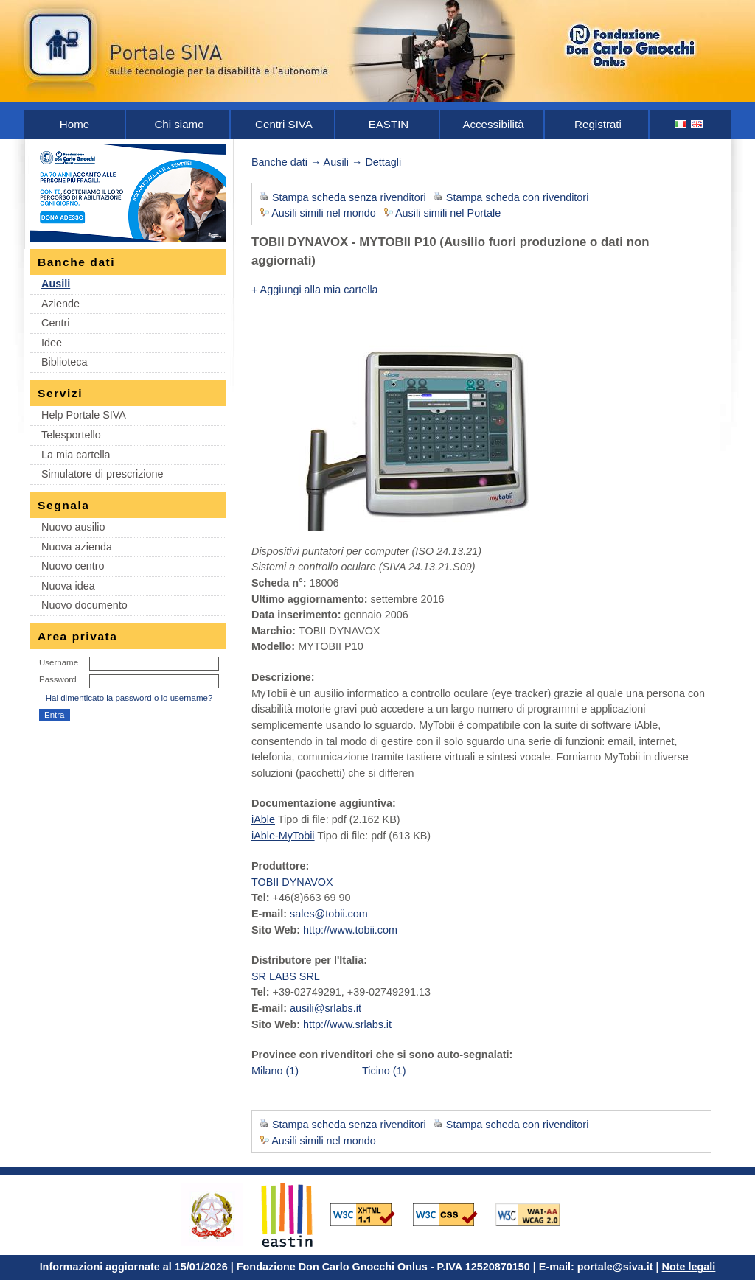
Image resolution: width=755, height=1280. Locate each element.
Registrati (598, 124)
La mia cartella (76, 455)
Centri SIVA (284, 124)
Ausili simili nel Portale (448, 213)
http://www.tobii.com (350, 930)
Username (58, 662)
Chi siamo (178, 124)
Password (58, 679)
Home (74, 124)
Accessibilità (492, 124)
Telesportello (71, 435)
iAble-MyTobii (283, 836)
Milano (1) (275, 1071)
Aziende (60, 303)
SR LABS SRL (285, 976)
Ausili (55, 284)
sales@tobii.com (329, 914)
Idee (51, 343)
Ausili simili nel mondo (323, 213)
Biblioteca (64, 362)
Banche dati (279, 162)
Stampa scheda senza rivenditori (349, 197)
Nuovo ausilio (73, 527)
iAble (263, 819)
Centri (55, 323)
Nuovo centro (73, 566)
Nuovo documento (84, 605)
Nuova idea (68, 586)
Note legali (689, 1267)
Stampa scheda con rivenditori (517, 197)
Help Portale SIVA (83, 415)
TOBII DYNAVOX (292, 882)
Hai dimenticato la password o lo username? (129, 697)
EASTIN (389, 124)
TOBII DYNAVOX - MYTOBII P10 (343, 242)
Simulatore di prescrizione (102, 474)
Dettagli (383, 162)
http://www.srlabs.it (347, 1024)
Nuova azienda (76, 547)
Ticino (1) (384, 1071)
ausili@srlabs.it (325, 1008)
